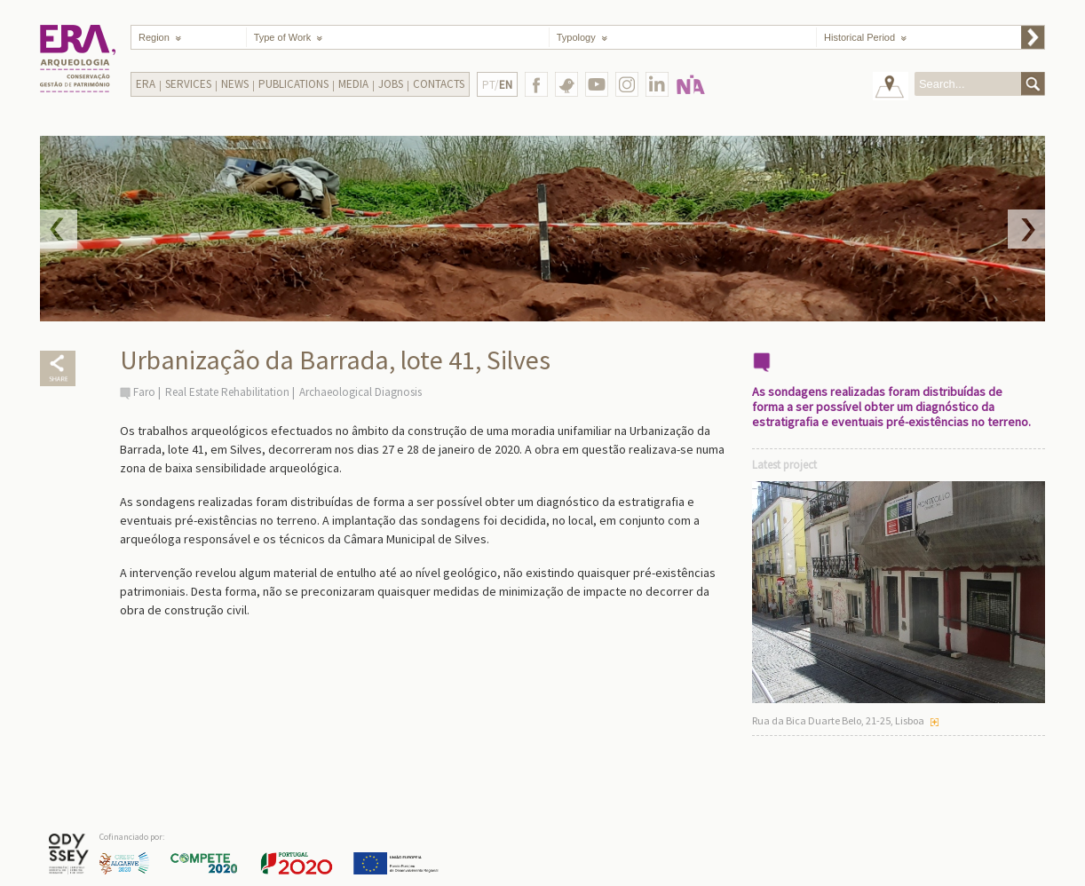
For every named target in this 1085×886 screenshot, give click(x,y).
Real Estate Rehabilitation (227, 391)
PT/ (497, 84)
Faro (144, 391)
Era (145, 83)
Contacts (438, 83)
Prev (58, 229)
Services (188, 83)
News (235, 83)
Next (1026, 229)
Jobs (390, 83)
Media (353, 83)
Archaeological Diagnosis (360, 391)
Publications (293, 83)
